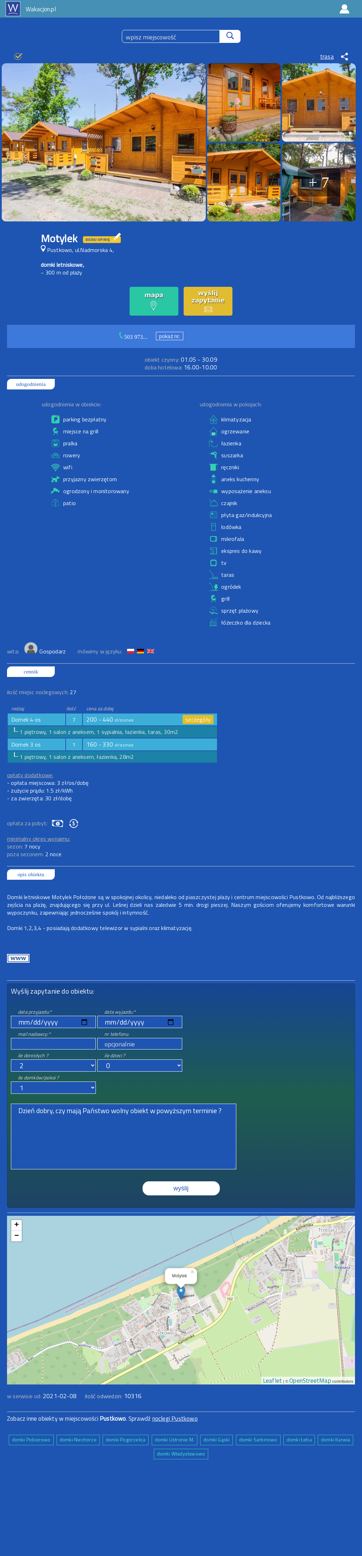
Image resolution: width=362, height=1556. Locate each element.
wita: (13, 651)
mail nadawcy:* (34, 1034)
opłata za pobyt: (27, 823)
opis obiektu (31, 874)
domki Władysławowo (181, 1453)
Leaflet (272, 1380)
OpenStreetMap (310, 1380)
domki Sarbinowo (258, 1439)
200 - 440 (110, 719)
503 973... (135, 337)
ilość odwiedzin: (113, 1396)
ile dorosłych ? (33, 1055)
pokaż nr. (169, 336)
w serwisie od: (25, 1396)
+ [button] (16, 1225)
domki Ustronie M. (174, 1439)
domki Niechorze (78, 1439)
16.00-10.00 (181, 367)
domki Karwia (335, 1439)
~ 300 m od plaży (62, 272)
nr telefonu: (116, 1034)
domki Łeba (299, 1439)
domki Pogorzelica (125, 1439)
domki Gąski (216, 1439)
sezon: (24, 846)
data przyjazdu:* (35, 1011)
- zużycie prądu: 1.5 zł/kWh (40, 790)
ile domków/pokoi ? (38, 1077)
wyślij (181, 1188)
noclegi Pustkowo (175, 1418)
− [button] (16, 1236)
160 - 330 (110, 744)
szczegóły (198, 719)
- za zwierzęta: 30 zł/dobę (39, 798)
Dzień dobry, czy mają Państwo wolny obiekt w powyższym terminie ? (123, 1136)
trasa (327, 56)
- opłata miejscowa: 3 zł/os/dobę (47, 783)
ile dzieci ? (114, 1055)
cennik (31, 671)
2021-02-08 (60, 1396)
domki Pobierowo (31, 1439)
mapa (181, 1219)
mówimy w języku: (100, 651)
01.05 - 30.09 (181, 359)
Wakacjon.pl (41, 9)
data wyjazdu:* (120, 1011)
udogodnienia (31, 384)
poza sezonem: (34, 854)
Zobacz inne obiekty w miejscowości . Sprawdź (79, 1418)
